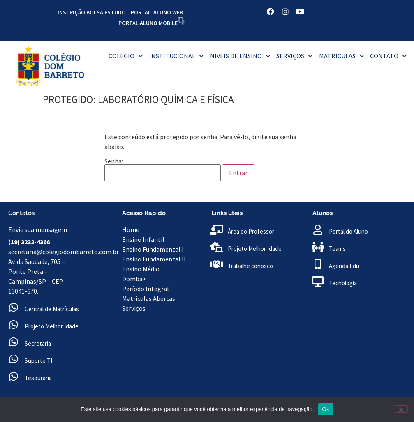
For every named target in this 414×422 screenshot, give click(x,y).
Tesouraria (38, 378)
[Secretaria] (13, 342)
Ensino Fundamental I (153, 249)
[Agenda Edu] (317, 264)
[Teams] (317, 247)
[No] (401, 409)
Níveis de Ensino (240, 56)
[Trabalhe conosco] (216, 264)
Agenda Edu (344, 266)
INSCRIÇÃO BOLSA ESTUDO (92, 12)
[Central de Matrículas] (13, 307)
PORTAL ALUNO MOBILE (148, 23)
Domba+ (134, 279)
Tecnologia (343, 283)
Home (131, 229)
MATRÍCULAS (341, 56)
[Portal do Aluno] (317, 230)
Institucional (176, 56)
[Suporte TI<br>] (13, 359)
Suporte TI (38, 361)
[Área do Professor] (216, 230)
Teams (337, 248)
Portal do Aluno (348, 231)
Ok (325, 409)
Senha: (162, 169)
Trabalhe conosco (250, 266)
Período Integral (145, 288)
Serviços (294, 56)
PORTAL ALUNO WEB (157, 12)
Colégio (126, 56)
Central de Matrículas (52, 309)
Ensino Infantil (143, 239)
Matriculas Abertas (148, 298)
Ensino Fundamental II (154, 259)
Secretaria (38, 343)
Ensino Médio (141, 269)
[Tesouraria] (13, 376)
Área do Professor (251, 231)
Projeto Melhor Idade (52, 326)
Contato (388, 56)
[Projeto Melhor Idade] (13, 324)
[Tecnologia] (317, 281)
